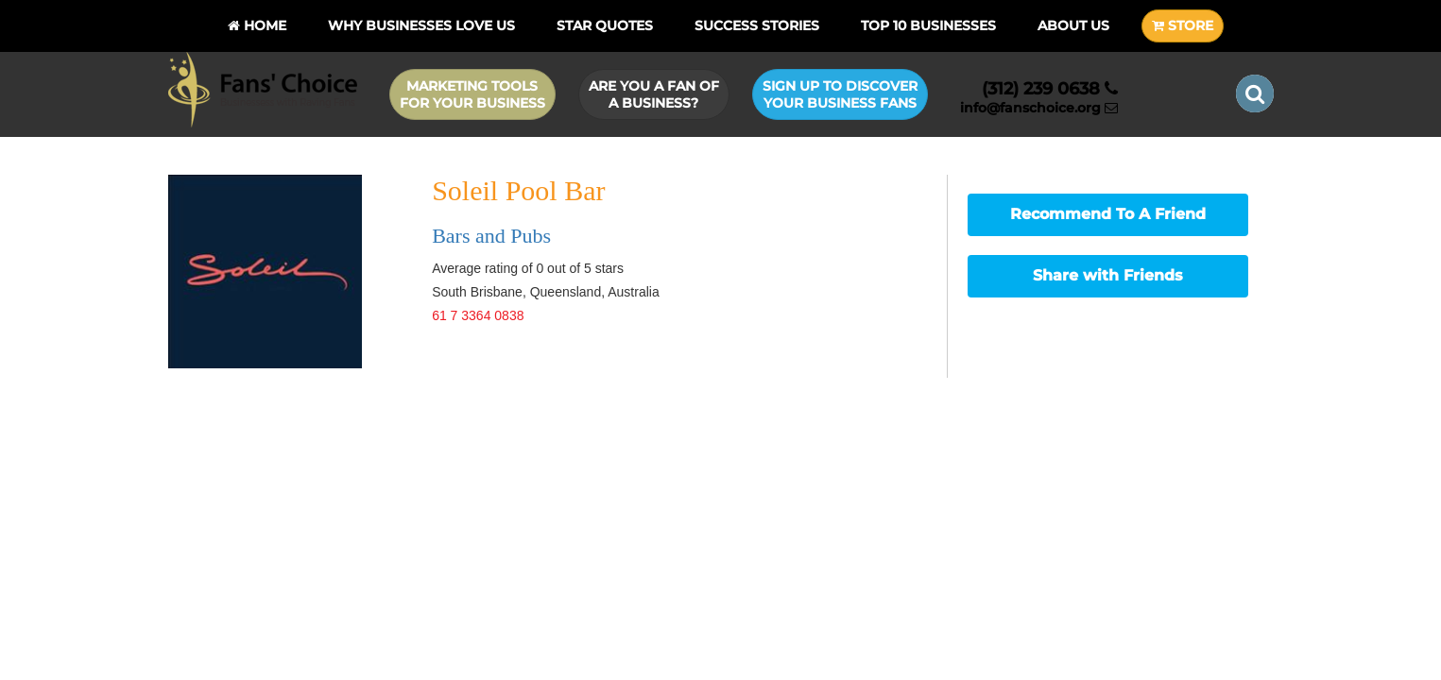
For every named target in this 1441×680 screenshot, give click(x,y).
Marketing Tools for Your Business (472, 94)
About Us (1073, 25)
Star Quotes (605, 25)
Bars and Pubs (491, 235)
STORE (1182, 25)
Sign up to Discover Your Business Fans (840, 94)
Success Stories (757, 25)
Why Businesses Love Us (421, 25)
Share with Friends (1108, 275)
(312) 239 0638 (1050, 88)
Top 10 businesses (928, 25)
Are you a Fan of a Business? (654, 94)
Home (257, 25)
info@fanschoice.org (1039, 107)
